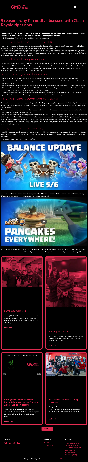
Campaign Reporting (70, 455)
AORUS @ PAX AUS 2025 (60, 331)
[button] (74, 7)
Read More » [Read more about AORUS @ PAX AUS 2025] (53, 346)
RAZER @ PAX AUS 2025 (15, 311)
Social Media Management (72, 448)
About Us (47, 443)
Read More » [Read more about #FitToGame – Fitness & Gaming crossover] (53, 419)
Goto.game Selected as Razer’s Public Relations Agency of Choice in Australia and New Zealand (21, 402)
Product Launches (69, 450)
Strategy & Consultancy (71, 443)
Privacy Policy (48, 445)
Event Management (70, 452)
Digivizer (62, 459)
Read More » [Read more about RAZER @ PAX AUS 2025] (8, 328)
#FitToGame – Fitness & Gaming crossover (63, 401)
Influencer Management (71, 445)
